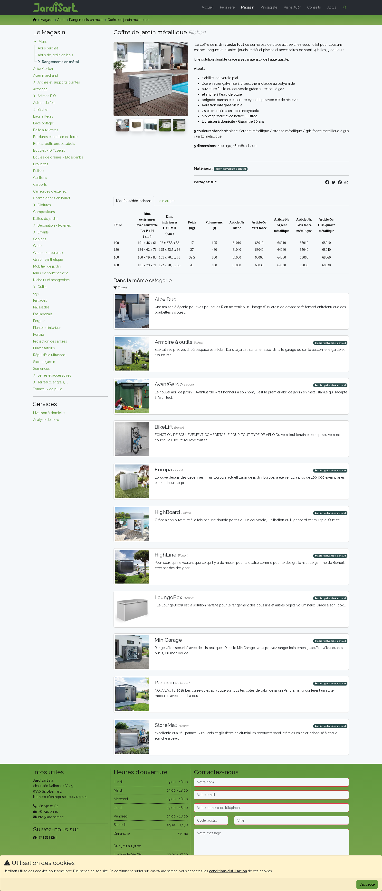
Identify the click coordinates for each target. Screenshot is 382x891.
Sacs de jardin (44, 362)
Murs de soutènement (50, 273)
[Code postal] (211, 820)
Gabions (39, 239)
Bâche (42, 109)
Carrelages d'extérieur (50, 191)
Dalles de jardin (45, 219)
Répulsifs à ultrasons (49, 355)
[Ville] (291, 820)
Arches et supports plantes (59, 82)
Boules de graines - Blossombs (58, 157)
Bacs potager (43, 123)
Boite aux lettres (45, 130)
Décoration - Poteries (54, 225)
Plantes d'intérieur (47, 328)
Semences (41, 369)
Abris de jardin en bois (55, 55)
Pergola (39, 321)
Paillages (40, 300)
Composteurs (44, 212)
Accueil (207, 7)
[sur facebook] (35, 838)
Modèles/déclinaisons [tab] (134, 201)
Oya (36, 294)
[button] (343, 7)
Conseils (314, 7)
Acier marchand (45, 75)
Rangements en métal (86, 20)
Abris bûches (48, 48)
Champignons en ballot (51, 198)
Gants (37, 246)
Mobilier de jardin (47, 266)
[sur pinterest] (46, 838)
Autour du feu (44, 103)
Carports (40, 184)
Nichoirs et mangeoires (51, 280)
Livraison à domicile (49, 413)
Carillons (40, 178)
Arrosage (40, 89)
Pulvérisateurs (44, 348)
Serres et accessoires (54, 375)
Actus (331, 7)
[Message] (271, 844)
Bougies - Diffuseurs (49, 150)
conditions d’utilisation (228, 871)
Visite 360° (292, 7)
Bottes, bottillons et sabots (54, 144)
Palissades (41, 307)
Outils (42, 287)
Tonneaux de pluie (47, 389)
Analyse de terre (46, 420)
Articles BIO (47, 96)
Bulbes (38, 171)
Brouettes (40, 164)
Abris (61, 20)
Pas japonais (42, 314)
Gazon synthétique (48, 259)
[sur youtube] (53, 838)
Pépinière (227, 7)
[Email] (271, 794)
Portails (39, 334)
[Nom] (271, 782)
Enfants (43, 232)
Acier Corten (43, 69)
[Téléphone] (271, 807)
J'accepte (367, 884)
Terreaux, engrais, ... (53, 382)
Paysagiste (269, 7)
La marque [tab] (166, 201)
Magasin (247, 7)
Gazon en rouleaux (48, 253)
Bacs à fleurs (43, 116)
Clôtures (44, 205)
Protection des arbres (50, 341)
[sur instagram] (40, 838)
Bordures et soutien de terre (55, 137)
